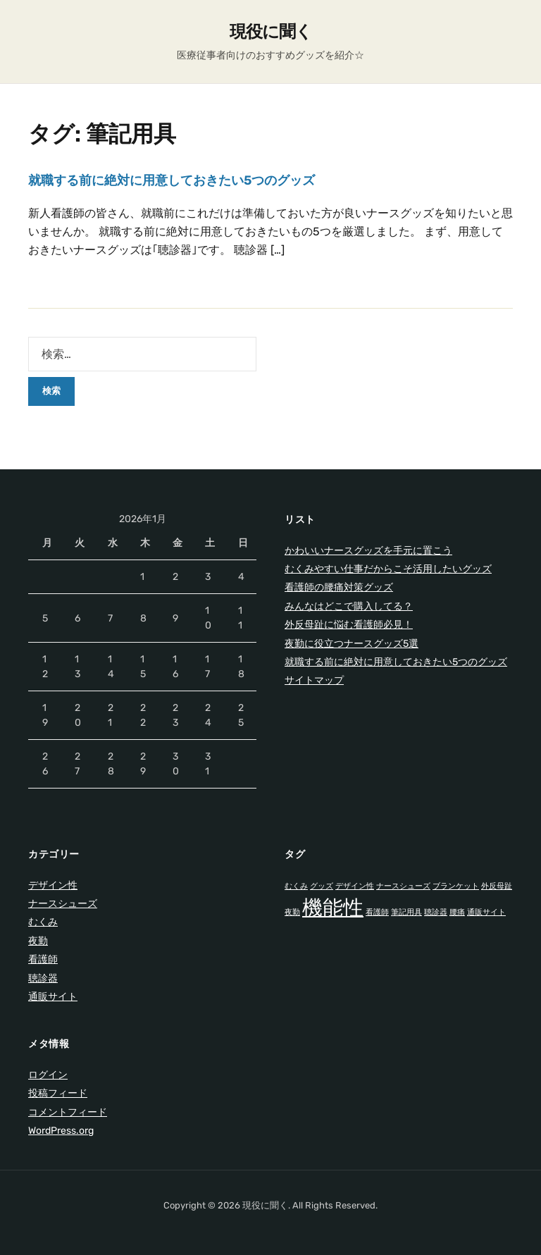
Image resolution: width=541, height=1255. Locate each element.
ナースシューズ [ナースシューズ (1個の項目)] (403, 886)
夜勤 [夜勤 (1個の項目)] (292, 912)
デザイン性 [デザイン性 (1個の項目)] (354, 886)
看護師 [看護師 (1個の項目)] (377, 912)
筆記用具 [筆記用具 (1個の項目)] (406, 912)
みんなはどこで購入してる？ (349, 606)
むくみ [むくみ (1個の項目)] (296, 886)
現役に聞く (271, 32)
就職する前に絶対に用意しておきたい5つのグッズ (171, 180)
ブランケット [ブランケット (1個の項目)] (456, 886)
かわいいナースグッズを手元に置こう (368, 551)
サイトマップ (314, 680)
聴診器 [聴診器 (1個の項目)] (435, 912)
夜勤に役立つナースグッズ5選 (351, 644)
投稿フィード (57, 1093)
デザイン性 (52, 885)
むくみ (43, 922)
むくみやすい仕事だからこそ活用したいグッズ (388, 569)
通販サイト (52, 997)
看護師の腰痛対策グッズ (339, 587)
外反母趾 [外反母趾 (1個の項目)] (496, 886)
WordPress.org (61, 1131)
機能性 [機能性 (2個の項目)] (332, 908)
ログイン (48, 1075)
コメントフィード (67, 1112)
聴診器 (43, 978)
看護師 (43, 959)
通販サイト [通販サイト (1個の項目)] (486, 912)
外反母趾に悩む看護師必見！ (349, 625)
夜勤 (38, 941)
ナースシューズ (62, 904)
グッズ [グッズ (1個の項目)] (321, 886)
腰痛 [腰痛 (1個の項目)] (457, 912)
